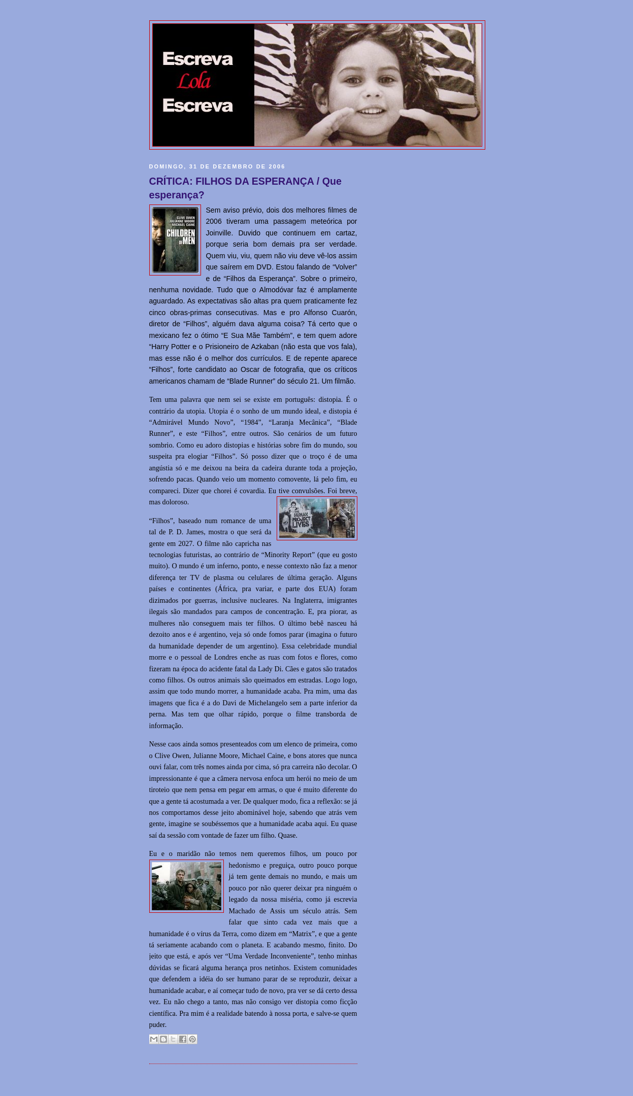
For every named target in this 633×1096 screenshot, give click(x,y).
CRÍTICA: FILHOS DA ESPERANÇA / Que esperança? (245, 188)
